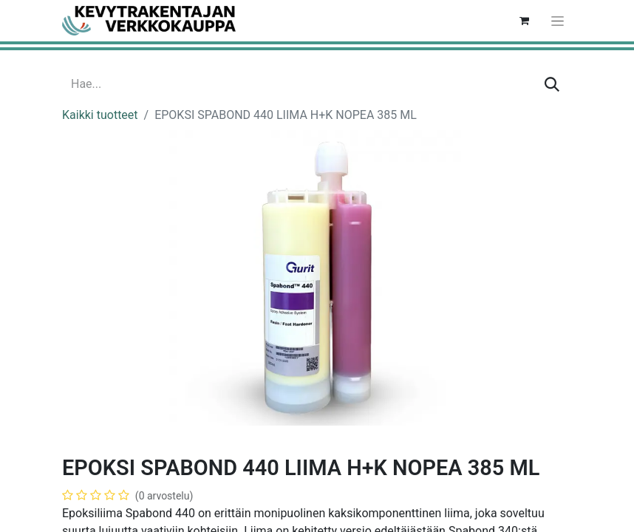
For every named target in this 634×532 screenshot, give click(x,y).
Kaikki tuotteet (100, 115)
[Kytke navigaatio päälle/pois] (557, 20)
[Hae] (552, 84)
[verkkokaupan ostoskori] (524, 20)
